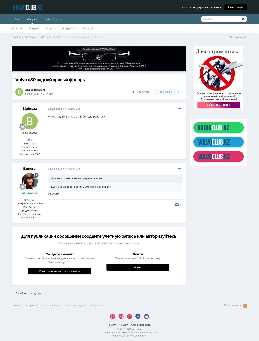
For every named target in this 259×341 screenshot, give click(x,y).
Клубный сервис (53, 19)
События (17, 28)
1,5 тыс (29, 199)
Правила (88, 28)
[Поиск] (220, 19)
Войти (138, 267)
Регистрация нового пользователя (59, 271)
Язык (112, 324)
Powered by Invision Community (129, 335)
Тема (123, 324)
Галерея (33, 28)
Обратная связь (141, 324)
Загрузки (50, 28)
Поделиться (140, 91)
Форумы (32, 21)
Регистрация (236, 7)
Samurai (30, 168)
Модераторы (69, 28)
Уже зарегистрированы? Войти (200, 7)
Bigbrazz (40, 89)
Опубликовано (64, 108)
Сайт (18, 19)
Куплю (49, 93)
